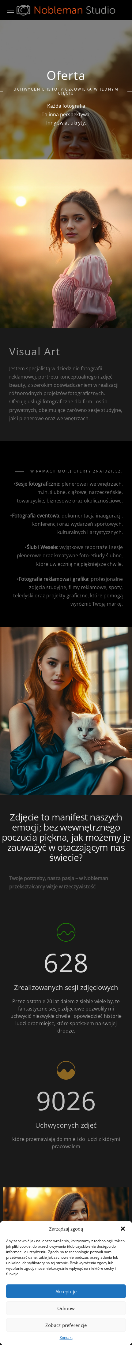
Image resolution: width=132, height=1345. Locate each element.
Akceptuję (66, 1291)
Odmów (66, 1308)
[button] (123, 1229)
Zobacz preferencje (66, 1325)
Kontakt (66, 1337)
